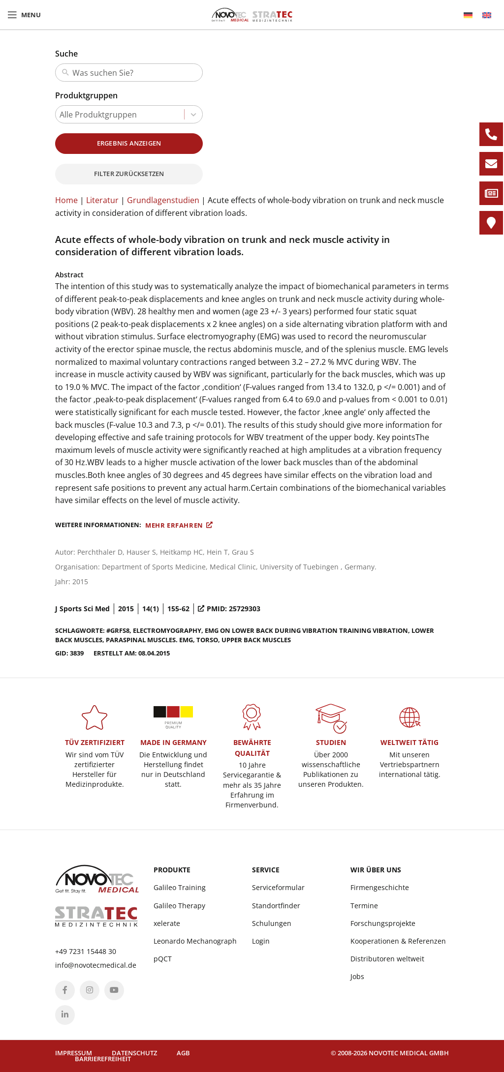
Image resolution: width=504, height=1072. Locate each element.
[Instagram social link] (89, 990)
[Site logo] (252, 13)
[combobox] (135, 72)
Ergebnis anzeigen (129, 143)
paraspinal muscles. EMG (149, 639)
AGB (183, 1052)
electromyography (167, 630)
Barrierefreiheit (103, 1058)
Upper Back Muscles (256, 639)
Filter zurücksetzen (129, 173)
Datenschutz (134, 1052)
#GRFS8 (117, 630)
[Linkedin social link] (65, 1015)
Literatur (102, 200)
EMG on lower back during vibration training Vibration (306, 630)
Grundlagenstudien (163, 200)
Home (66, 200)
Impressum (73, 1052)
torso (207, 639)
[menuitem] (468, 15)
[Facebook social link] (65, 990)
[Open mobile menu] (24, 15)
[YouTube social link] (114, 990)
